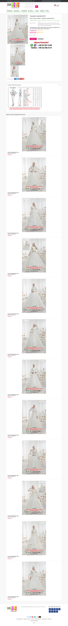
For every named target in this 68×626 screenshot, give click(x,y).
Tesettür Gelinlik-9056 (11, 355)
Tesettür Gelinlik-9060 (11, 597)
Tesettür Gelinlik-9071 (11, 476)
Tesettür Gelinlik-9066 (11, 395)
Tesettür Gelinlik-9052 (11, 274)
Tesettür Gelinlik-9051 (11, 557)
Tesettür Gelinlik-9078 (11, 193)
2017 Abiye (31, 11)
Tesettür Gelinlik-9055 (11, 234)
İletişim (47, 11)
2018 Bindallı (10, 11)
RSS (34, 622)
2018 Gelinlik (17, 11)
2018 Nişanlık (24, 11)
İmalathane (42, 11)
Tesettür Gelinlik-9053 (11, 153)
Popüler (37, 11)
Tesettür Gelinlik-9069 (11, 436)
